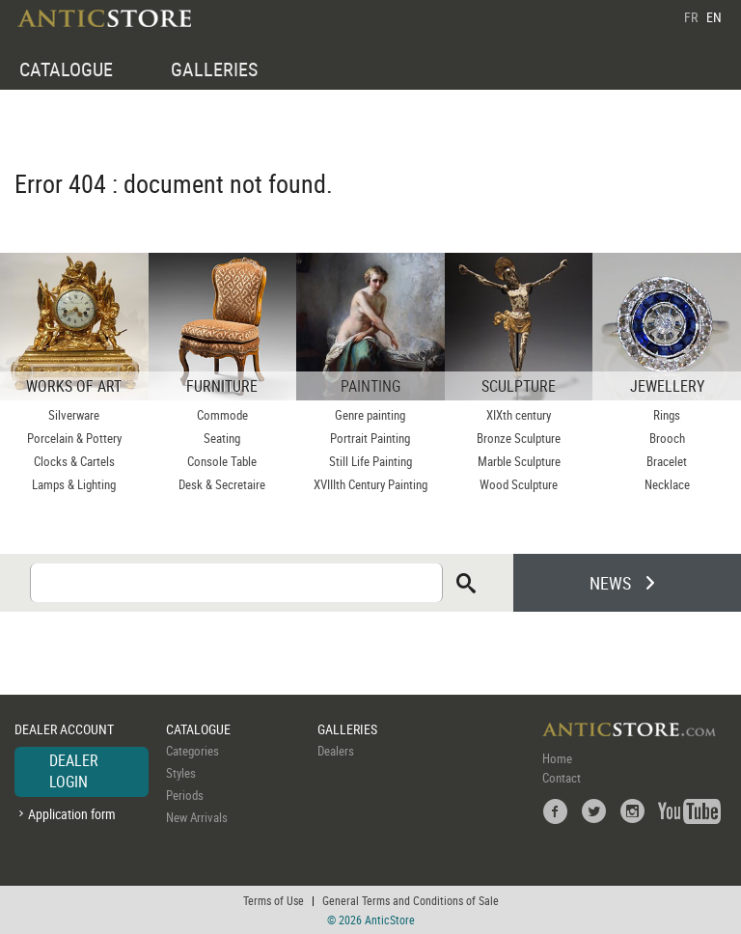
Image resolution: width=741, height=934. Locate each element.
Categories (192, 750)
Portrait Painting (370, 438)
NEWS (610, 582)
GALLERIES (214, 69)
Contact (561, 777)
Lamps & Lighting (74, 484)
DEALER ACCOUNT (64, 729)
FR (691, 17)
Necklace (667, 484)
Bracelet (666, 461)
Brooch (667, 438)
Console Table (222, 461)
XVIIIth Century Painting (370, 484)
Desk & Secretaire (221, 484)
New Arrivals (197, 817)
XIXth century (518, 415)
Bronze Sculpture (519, 438)
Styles (181, 773)
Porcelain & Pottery (74, 438)
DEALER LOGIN (73, 771)
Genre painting (370, 415)
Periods (185, 795)
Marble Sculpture (519, 461)
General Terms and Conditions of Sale (410, 900)
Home (557, 758)
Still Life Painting (370, 461)
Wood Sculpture (519, 484)
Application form (72, 814)
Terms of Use (273, 900)
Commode (222, 415)
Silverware (73, 415)
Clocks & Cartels (74, 461)
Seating (222, 438)
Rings (666, 415)
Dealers (335, 750)
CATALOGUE (66, 69)
